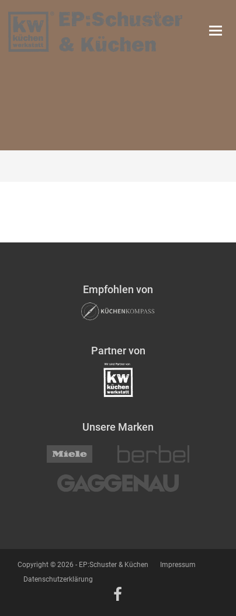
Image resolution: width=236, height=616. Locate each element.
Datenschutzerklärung (58, 579)
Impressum (178, 565)
